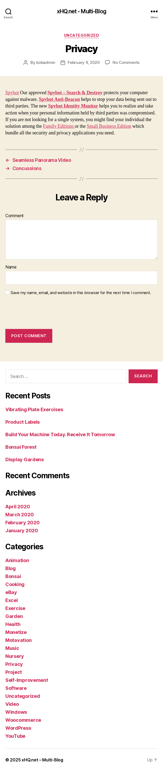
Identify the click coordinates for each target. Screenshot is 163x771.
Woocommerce (23, 720)
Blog (10, 568)
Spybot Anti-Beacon (59, 99)
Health (12, 624)
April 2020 (17, 506)
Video (12, 704)
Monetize (16, 632)
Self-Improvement (26, 680)
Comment (14, 215)
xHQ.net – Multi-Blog (42, 759)
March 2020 (19, 514)
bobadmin (45, 62)
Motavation (18, 640)
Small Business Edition (109, 126)
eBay (11, 592)
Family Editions (59, 126)
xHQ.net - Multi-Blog (81, 11)
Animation (17, 560)
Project (13, 672)
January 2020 (21, 530)
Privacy (14, 664)
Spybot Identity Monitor (73, 106)
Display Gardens (24, 459)
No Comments (126, 62)
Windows (16, 712)
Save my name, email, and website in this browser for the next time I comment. (81, 292)
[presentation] (45, 312)
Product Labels (22, 422)
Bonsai (13, 576)
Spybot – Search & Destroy (74, 93)
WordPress (18, 728)
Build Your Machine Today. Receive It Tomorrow (60, 434)
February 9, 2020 (84, 62)
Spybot (12, 93)
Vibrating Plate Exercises (34, 409)
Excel (11, 600)
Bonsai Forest (21, 447)
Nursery (14, 656)
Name (11, 267)
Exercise (15, 608)
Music (12, 648)
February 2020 (22, 522)
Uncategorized (81, 35)
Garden (14, 616)
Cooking (15, 584)
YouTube (15, 736)
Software (16, 688)
